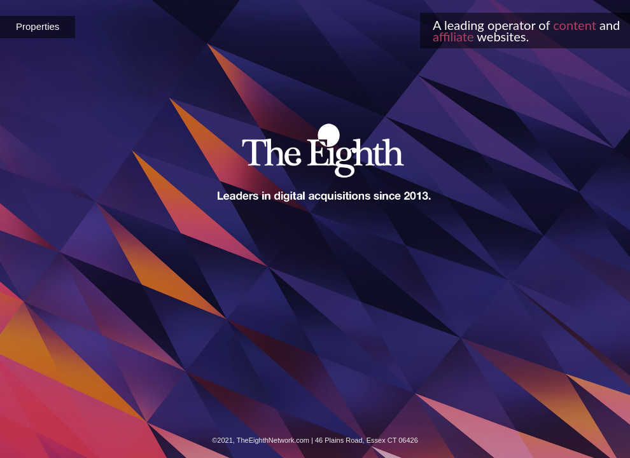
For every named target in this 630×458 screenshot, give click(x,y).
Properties (37, 26)
